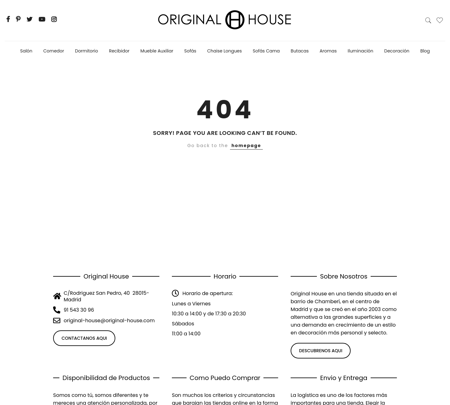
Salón (26, 51)
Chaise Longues (224, 51)
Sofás (190, 51)
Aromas (328, 51)
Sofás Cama (266, 51)
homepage (246, 145)
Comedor (53, 51)
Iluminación (360, 51)
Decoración (397, 51)
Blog (425, 51)
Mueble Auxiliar (156, 51)
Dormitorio (86, 51)
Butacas (299, 51)
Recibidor (119, 51)
